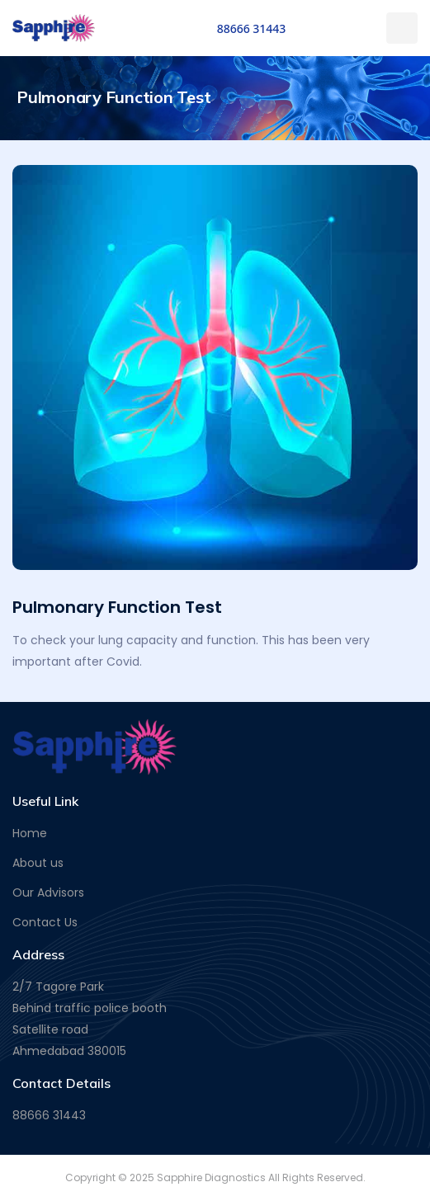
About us (38, 863)
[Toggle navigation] (402, 28)
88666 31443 (251, 28)
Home (29, 833)
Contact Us (45, 922)
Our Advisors (48, 892)
